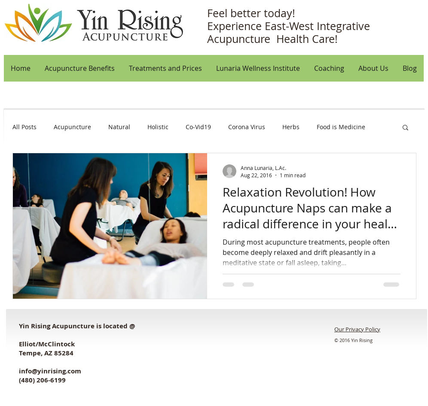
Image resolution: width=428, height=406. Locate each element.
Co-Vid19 (198, 127)
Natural (119, 127)
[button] (373, 68)
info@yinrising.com (50, 371)
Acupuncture (72, 127)
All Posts (24, 127)
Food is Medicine (341, 127)
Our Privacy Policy (357, 329)
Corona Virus (246, 127)
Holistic (157, 127)
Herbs (291, 127)
